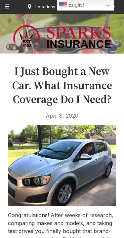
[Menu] (7, 7)
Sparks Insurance (62, 36)
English (72, 5)
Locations (39, 6)
